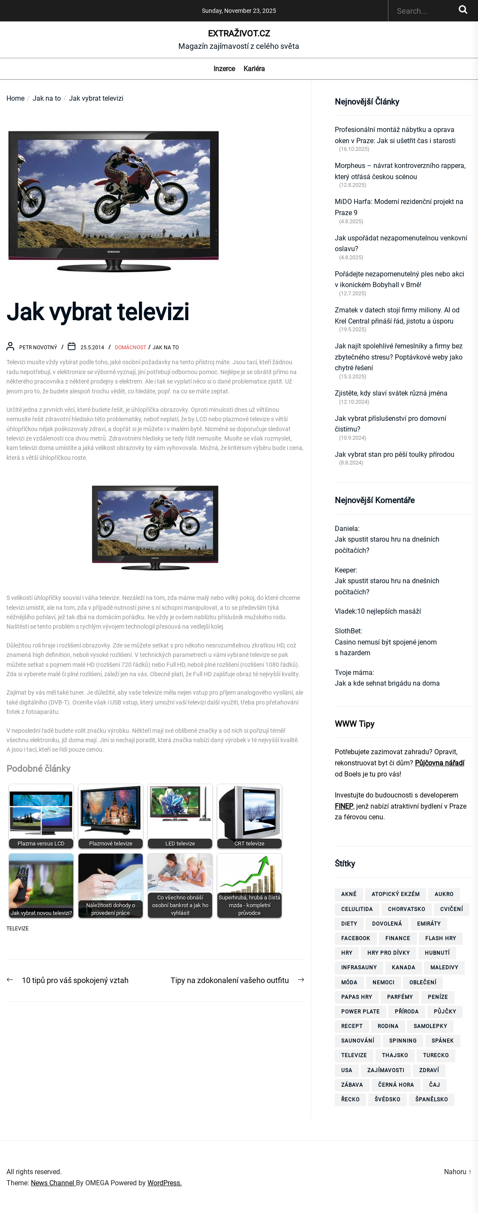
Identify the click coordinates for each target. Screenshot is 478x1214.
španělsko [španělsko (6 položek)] (431, 1100)
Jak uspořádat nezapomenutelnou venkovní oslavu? (401, 243)
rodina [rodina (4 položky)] (388, 1026)
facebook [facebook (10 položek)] (355, 938)
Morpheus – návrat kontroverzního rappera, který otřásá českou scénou (400, 171)
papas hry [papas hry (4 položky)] (356, 997)
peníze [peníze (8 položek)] (438, 997)
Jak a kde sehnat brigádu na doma (387, 683)
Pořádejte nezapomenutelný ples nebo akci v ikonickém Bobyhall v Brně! (399, 279)
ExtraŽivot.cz (239, 33)
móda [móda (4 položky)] (349, 983)
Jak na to (166, 348)
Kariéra (254, 69)
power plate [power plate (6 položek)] (360, 1012)
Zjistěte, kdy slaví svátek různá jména (391, 393)
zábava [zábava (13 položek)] (352, 1085)
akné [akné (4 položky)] (349, 894)
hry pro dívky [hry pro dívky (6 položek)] (388, 953)
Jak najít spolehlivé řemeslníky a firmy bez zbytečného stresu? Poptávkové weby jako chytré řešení (399, 357)
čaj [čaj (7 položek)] (434, 1085)
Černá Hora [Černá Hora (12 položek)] (396, 1085)
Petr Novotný (38, 348)
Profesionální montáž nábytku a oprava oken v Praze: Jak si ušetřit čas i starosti (395, 135)
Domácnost (130, 348)
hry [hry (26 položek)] (346, 953)
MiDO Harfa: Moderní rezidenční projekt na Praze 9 (399, 207)
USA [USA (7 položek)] (346, 1070)
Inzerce (224, 69)
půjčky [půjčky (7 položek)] (445, 1012)
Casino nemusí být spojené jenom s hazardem (386, 647)
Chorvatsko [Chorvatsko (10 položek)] (406, 909)
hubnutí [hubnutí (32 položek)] (437, 953)
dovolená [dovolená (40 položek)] (387, 924)
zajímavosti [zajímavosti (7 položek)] (385, 1070)
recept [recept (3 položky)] (352, 1026)
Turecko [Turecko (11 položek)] (436, 1055)
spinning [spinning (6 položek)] (403, 1041)
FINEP (344, 806)
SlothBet (348, 631)
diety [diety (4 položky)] (349, 924)
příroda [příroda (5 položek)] (407, 1012)
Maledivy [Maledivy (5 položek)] (444, 968)
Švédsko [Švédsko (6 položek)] (387, 1100)
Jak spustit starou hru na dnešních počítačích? (387, 545)
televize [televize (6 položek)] (354, 1055)
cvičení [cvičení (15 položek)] (451, 909)
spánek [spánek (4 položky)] (443, 1041)
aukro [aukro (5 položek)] (444, 894)
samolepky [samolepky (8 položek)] (430, 1026)
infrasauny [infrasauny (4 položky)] (359, 968)
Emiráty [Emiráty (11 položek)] (429, 924)
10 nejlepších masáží (389, 611)
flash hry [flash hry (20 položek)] (440, 938)
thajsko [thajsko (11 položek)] (395, 1055)
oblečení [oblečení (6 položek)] (422, 983)
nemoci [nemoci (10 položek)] (383, 983)
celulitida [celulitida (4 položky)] (357, 909)
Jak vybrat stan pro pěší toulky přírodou (394, 454)
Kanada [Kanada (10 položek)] (403, 968)
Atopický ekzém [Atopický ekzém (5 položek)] (396, 894)
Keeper (345, 570)
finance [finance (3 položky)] (397, 938)
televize (17, 929)
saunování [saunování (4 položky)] (357, 1041)
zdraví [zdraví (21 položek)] (429, 1070)
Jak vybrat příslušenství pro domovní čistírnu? (390, 424)
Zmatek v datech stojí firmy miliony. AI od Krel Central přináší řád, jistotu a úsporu (397, 315)
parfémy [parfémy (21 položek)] (400, 997)
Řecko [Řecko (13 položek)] (350, 1100)
